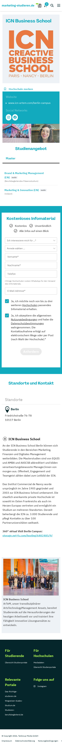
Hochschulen (30, 305)
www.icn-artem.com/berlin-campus (29, 102)
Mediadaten (39, 662)
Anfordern (31, 351)
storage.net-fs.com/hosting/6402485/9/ (27, 535)
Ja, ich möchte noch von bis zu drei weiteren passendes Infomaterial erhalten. (31, 305)
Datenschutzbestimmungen (27, 323)
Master (10, 158)
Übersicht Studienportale (16, 662)
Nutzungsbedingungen (24, 319)
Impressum (7, 741)
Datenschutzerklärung (25, 741)
